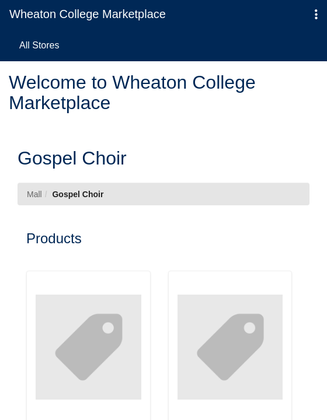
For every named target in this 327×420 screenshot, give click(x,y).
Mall (34, 194)
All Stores (39, 45)
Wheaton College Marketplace (87, 14)
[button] (316, 15)
